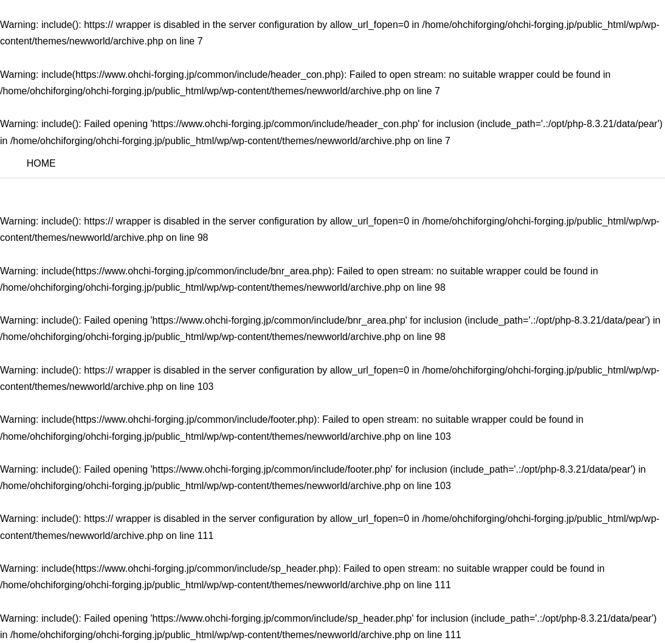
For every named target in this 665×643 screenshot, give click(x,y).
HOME (41, 163)
